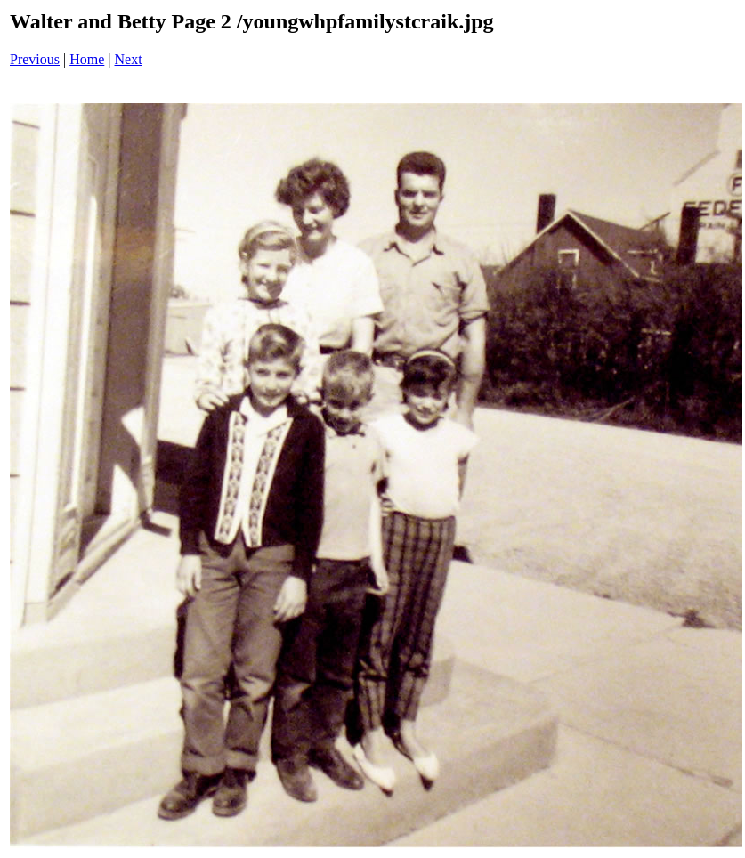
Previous (35, 59)
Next (128, 59)
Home (86, 59)
